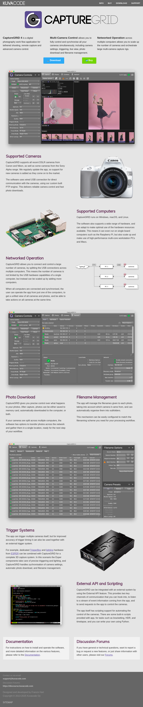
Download (54, 60)
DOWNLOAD (121, 3)
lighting (49, 550)
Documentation (32, 655)
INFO (101, 3)
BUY (110, 3)
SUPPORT (135, 3)
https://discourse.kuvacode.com (18, 686)
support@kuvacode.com (14, 679)
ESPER (15, 553)
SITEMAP (8, 702)
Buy (89, 60)
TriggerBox (35, 550)
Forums (109, 655)
